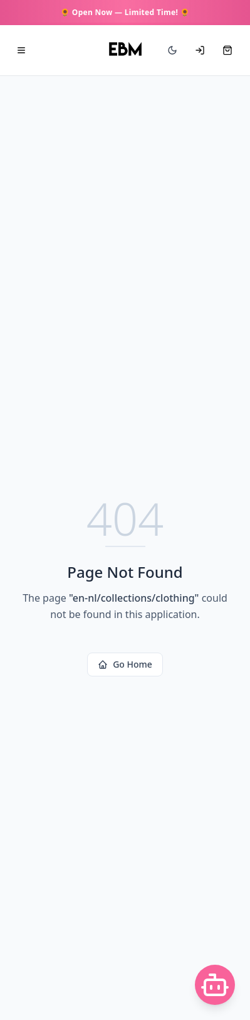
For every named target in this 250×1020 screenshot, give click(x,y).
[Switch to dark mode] (172, 50)
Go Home (125, 664)
